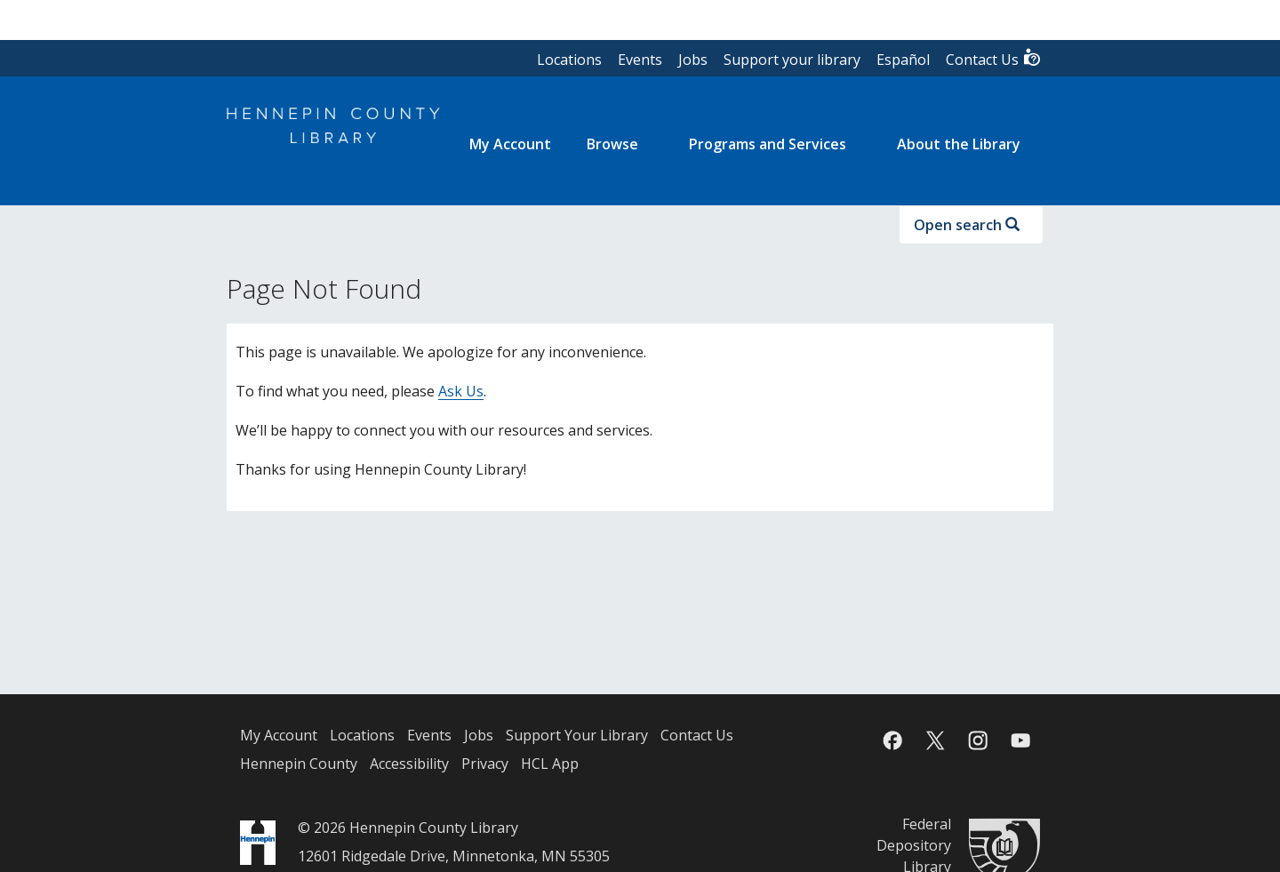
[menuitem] (510, 144)
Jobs (693, 59)
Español (903, 59)
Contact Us (994, 58)
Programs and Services (767, 144)
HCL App (550, 763)
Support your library (792, 59)
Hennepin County (298, 763)
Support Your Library (577, 735)
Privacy (484, 763)
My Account (278, 735)
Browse (612, 144)
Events (640, 59)
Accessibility (409, 763)
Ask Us (461, 391)
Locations (569, 59)
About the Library (958, 144)
